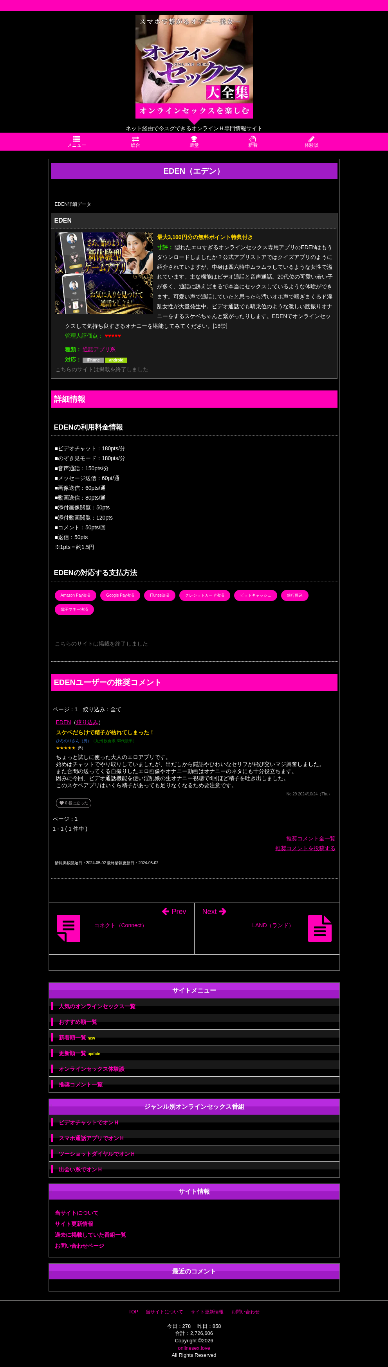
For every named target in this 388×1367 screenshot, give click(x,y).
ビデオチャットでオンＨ (89, 1122)
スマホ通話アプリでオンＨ (92, 1138)
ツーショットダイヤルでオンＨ (97, 1154)
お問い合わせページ (79, 1246)
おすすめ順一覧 (78, 1022)
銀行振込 (295, 595)
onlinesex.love (194, 1348)
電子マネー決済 (74, 609)
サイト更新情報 (74, 1224)
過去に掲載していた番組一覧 (90, 1235)
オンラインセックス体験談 (92, 1069)
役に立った (73, 803)
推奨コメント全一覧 (311, 838)
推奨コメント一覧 (81, 1084)
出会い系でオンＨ (81, 1169)
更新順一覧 (80, 1053)
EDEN (63, 722)
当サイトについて (77, 1213)
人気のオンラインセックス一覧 (97, 1006)
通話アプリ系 (99, 349)
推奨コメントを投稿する (305, 848)
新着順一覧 (77, 1038)
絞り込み (87, 722)
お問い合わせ (245, 1312)
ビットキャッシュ (255, 595)
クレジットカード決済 (204, 595)
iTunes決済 (160, 595)
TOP (133, 1312)
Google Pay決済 (120, 595)
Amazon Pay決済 (76, 595)
